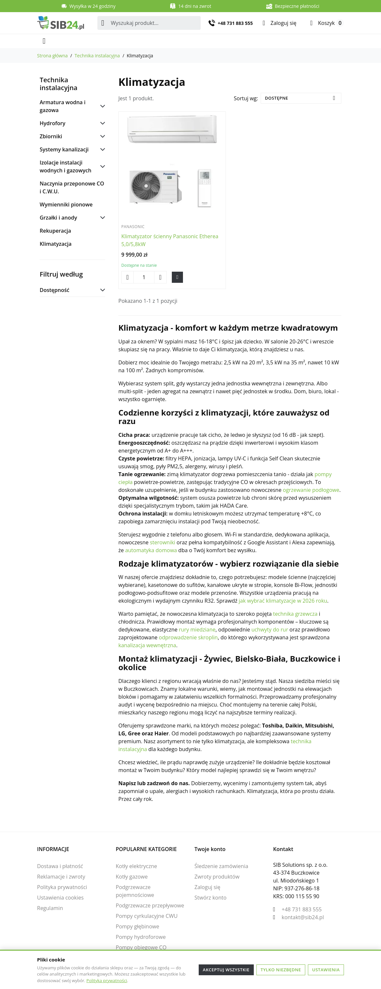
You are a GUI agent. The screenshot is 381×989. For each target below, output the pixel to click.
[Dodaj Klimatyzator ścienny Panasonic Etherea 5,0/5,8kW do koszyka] (177, 277)
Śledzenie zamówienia (221, 866)
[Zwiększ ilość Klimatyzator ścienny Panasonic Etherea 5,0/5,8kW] (160, 277)
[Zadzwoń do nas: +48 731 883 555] (231, 23)
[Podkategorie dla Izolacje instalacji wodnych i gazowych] (101, 166)
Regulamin (50, 908)
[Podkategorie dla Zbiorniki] (101, 136)
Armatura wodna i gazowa (63, 106)
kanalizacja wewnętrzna (147, 645)
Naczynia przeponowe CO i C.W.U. (72, 187)
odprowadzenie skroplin (188, 637)
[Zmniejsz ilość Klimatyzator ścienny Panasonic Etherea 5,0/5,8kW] (127, 277)
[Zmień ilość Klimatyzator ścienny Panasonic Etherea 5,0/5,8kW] (143, 277)
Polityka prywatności (107, 980)
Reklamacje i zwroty (61, 876)
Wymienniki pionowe (66, 204)
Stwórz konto (210, 897)
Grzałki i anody (58, 217)
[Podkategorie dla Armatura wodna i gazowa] (101, 106)
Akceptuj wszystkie (226, 970)
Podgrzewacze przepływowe (150, 905)
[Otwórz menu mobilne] (44, 41)
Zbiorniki (51, 136)
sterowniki (162, 542)
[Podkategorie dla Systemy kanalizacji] (101, 149)
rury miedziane (197, 629)
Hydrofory (52, 123)
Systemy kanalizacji (64, 149)
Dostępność (54, 290)
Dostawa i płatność (60, 866)
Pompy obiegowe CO (141, 947)
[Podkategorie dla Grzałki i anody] (101, 217)
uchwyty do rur (269, 629)
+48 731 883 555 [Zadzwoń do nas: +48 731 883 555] (302, 909)
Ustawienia (326, 970)
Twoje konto (210, 849)
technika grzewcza (295, 613)
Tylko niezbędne (281, 970)
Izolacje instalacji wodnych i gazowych (65, 166)
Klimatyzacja (55, 243)
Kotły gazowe (132, 876)
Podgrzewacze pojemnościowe (135, 891)
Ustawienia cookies (60, 897)
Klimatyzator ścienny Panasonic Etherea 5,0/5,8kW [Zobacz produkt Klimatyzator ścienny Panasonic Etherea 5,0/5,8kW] (169, 240)
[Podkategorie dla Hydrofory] (101, 123)
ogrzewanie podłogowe (311, 490)
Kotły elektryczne (136, 866)
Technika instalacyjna (58, 83)
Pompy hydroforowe (141, 937)
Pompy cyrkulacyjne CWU (147, 916)
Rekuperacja (55, 230)
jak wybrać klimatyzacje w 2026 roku (283, 600)
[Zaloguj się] (279, 22)
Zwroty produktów (216, 876)
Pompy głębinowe (137, 926)
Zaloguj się (207, 887)
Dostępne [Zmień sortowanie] (276, 98)
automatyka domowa (151, 550)
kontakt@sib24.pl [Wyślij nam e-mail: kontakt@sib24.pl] (303, 917)
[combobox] (149, 23)
